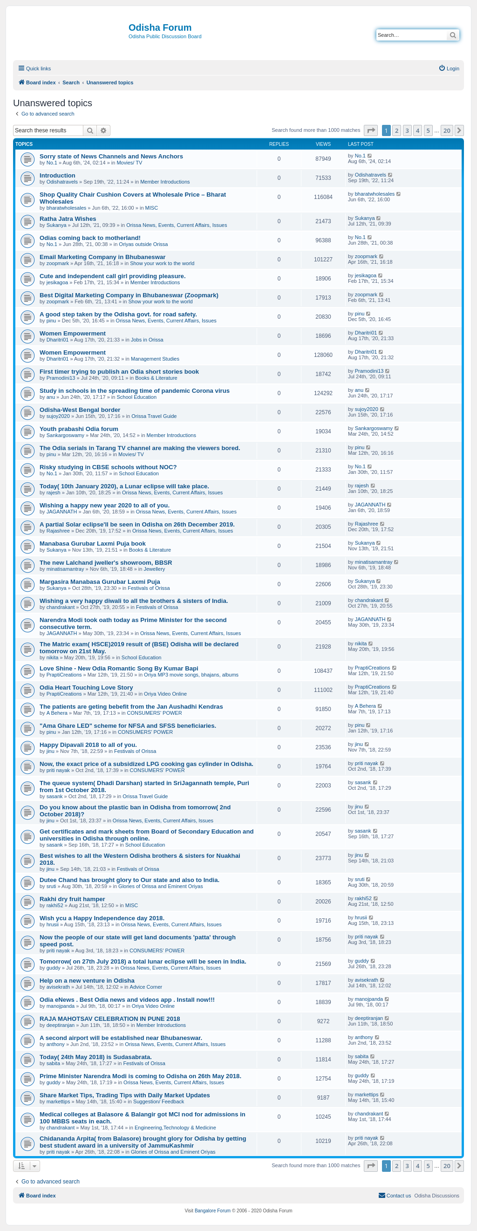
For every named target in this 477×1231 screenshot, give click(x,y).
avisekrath (58, 987)
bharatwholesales (67, 208)
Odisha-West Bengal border (80, 409)
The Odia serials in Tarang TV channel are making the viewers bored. (140, 448)
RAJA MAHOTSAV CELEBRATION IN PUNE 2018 (110, 1018)
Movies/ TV (129, 162)
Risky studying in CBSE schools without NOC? (108, 467)
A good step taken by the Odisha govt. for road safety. (118, 314)
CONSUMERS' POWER (154, 713)
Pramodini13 (61, 378)
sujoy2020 (58, 416)
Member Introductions (165, 182)
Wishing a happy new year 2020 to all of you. (105, 505)
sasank (55, 796)
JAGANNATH (62, 511)
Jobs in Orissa (147, 339)
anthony (56, 1044)
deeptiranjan (61, 1025)
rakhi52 (55, 905)
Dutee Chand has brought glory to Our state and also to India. (129, 879)
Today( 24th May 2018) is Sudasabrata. (96, 1056)
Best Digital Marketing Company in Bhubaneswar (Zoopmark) (129, 295)
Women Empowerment (73, 333)
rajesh (54, 492)
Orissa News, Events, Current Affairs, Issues (176, 225)
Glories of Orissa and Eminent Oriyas (160, 886)
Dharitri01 (58, 339)
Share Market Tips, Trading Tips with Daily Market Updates (125, 1095)
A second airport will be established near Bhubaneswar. (121, 1037)
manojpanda (61, 1006)
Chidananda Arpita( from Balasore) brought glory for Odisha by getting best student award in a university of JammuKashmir (143, 1142)
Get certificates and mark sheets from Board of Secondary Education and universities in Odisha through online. (147, 835)
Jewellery (154, 569)
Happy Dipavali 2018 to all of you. (88, 744)
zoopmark (58, 263)
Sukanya (57, 225)
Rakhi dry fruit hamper (72, 899)
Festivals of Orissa (149, 588)
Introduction (57, 175)
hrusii (53, 924)
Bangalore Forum (213, 1210)
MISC (151, 208)
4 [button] (417, 130)
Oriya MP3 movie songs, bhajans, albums (191, 674)
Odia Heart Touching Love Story (86, 687)
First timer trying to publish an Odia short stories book (119, 371)
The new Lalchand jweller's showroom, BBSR (106, 562)
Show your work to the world (162, 263)
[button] (371, 130)
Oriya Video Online (165, 694)
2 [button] (396, 130)
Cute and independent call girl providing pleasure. (113, 276)
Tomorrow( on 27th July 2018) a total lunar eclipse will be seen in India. (143, 961)
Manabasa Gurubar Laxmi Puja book (93, 543)
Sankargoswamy (65, 435)
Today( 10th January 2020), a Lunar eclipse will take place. (124, 486)
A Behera (57, 713)
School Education (136, 397)
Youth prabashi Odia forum (79, 428)
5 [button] (428, 130)
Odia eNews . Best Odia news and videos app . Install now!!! (127, 999)
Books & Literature (156, 378)
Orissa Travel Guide (154, 416)
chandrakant (61, 607)
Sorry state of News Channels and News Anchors (111, 156)
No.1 (52, 162)
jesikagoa (57, 282)
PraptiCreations (64, 674)
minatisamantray (65, 569)
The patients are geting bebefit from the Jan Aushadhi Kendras (131, 706)
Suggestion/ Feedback (158, 1101)
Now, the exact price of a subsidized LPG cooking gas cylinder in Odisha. (146, 763)
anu (51, 397)
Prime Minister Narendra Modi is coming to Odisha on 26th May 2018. (140, 1076)
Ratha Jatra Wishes (68, 218)
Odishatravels (62, 182)
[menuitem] (448, 68)
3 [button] (407, 130)
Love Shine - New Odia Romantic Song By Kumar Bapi (119, 668)
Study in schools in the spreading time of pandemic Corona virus (135, 390)
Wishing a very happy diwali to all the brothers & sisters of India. (134, 600)
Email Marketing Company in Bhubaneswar (102, 256)
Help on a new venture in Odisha (87, 980)
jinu (51, 751)
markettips (58, 1101)
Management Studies (155, 359)
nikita (53, 657)
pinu (51, 320)
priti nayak (58, 770)
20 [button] (446, 130)
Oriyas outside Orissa (143, 244)
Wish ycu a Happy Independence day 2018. (102, 918)
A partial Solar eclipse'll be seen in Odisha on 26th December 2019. (137, 524)
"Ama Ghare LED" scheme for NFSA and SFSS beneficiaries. (128, 725)
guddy (54, 968)
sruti (51, 886)
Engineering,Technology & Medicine (175, 1127)
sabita (53, 1063)
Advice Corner (146, 987)
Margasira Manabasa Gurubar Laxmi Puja (100, 581)
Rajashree (58, 530)
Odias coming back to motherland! (90, 237)
